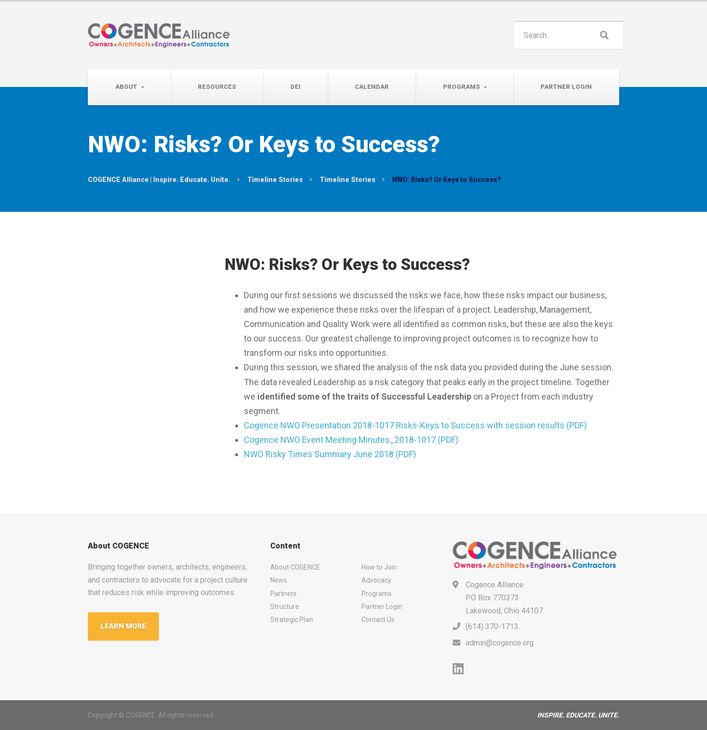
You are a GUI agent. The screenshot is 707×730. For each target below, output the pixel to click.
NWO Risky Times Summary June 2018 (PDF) (330, 454)
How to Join (379, 567)
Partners (283, 593)
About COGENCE (295, 567)
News (278, 580)
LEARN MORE (123, 626)
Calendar (372, 86)
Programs (461, 86)
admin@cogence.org (500, 642)
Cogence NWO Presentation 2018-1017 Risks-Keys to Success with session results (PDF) (415, 425)
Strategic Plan (291, 619)
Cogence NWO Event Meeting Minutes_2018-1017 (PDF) (351, 440)
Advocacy (376, 580)
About (126, 86)
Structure (284, 606)
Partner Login (566, 86)
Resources (217, 86)
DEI (295, 86)
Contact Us (378, 619)
